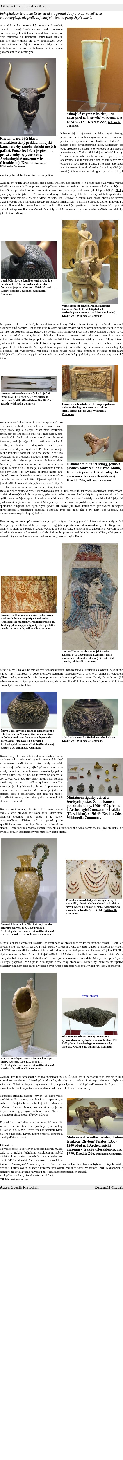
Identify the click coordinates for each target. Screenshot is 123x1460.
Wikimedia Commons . (90, 315)
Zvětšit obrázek (90, 995)
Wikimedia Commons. (99, 480)
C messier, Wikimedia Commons (23, 164)
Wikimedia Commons (22, 403)
